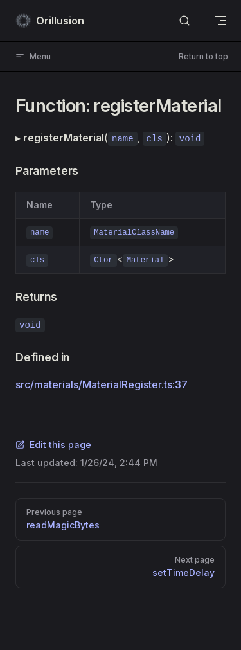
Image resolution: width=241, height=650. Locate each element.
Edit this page (53, 444)
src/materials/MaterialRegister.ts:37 (101, 384)
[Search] (184, 21)
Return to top (203, 56)
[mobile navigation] (220, 20)
